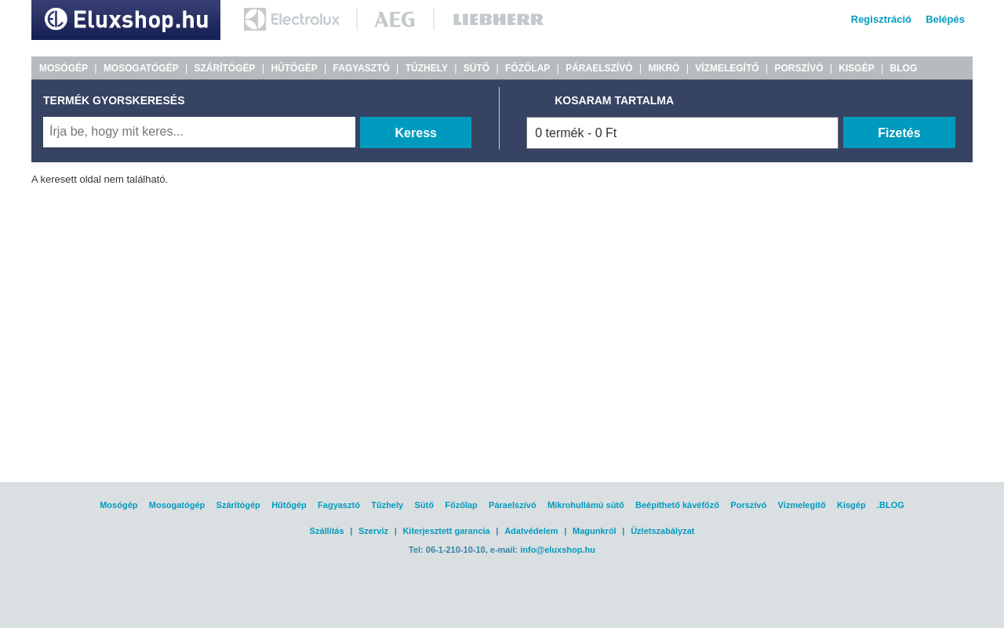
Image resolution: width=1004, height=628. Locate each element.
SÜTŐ (476, 68)
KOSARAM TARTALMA (614, 100)
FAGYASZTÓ (361, 68)
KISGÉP (856, 68)
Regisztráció (881, 19)
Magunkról (595, 530)
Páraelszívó (513, 505)
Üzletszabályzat (662, 530)
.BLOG (890, 505)
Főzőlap (461, 505)
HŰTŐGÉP (294, 68)
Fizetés (899, 133)
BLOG (904, 68)
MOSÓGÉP (63, 68)
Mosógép (118, 505)
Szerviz (373, 530)
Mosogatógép (177, 505)
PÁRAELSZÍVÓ (599, 68)
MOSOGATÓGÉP (141, 68)
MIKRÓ (663, 68)
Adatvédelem (531, 530)
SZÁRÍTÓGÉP (225, 68)
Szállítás (327, 530)
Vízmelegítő (802, 505)
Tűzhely (387, 505)
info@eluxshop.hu (557, 549)
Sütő (423, 505)
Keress (416, 133)
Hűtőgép (289, 505)
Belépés (945, 19)
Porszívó (748, 505)
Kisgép (851, 505)
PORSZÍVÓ (798, 68)
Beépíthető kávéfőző (677, 505)
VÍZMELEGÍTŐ (726, 68)
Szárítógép (238, 505)
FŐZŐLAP (527, 68)
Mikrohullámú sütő (585, 505)
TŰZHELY (427, 68)
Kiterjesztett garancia (445, 530)
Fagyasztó (339, 505)
